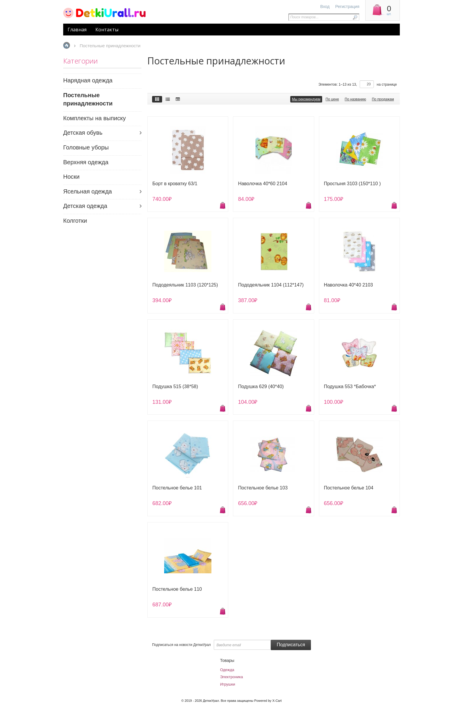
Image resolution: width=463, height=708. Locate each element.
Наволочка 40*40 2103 (348, 284)
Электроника (231, 677)
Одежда (227, 670)
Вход (325, 6)
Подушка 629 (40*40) (261, 386)
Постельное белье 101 (177, 487)
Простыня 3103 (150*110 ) (352, 183)
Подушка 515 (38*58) (175, 386)
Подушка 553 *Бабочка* (350, 386)
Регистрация (347, 6)
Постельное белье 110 (177, 589)
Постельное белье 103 (263, 487)
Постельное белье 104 (349, 487)
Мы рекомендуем (306, 99)
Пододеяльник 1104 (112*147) (271, 284)
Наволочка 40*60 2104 (262, 183)
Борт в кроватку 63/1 (174, 183)
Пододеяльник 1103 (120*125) (185, 284)
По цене (332, 99)
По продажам (383, 99)
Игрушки (227, 684)
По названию (355, 99)
